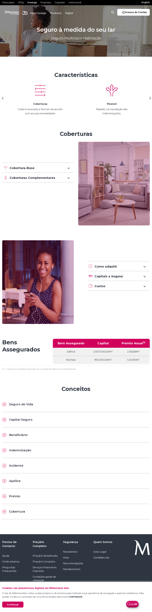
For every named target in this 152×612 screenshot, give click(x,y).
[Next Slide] (149, 99)
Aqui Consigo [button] (38, 13)
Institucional (75, 2)
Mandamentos (71, 569)
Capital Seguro (17, 420)
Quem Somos (102, 542)
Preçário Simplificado (45, 555)
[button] (38, 167)
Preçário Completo (39, 544)
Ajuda (5, 555)
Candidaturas (101, 557)
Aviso (66, 557)
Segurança (70, 542)
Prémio (11, 496)
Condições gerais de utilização (44, 578)
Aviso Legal (99, 551)
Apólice (11, 481)
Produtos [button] (55, 13)
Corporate (60, 2)
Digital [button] (69, 13)
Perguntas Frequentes (9, 569)
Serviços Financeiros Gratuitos (44, 569)
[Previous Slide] (2, 99)
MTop (21, 2)
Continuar (13, 604)
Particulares (8, 2)
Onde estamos (10, 561)
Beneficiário (15, 435)
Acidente (12, 466)
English (146, 2)
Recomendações (73, 563)
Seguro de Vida (17, 404)
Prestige (32, 2)
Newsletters (70, 551)
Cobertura (13, 511)
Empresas (46, 2)
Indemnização (16, 450)
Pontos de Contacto (9, 544)
